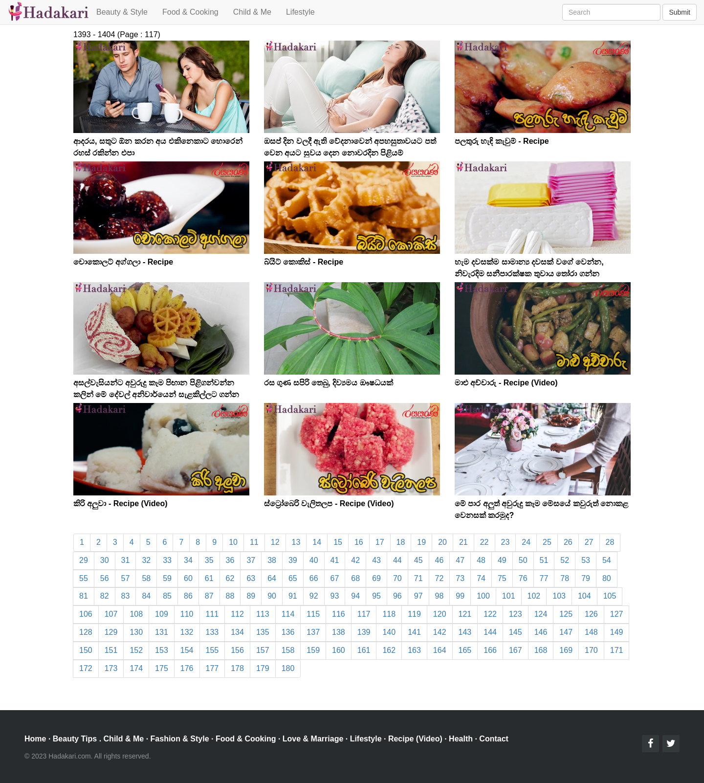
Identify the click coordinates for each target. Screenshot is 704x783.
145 (515, 632)
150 (85, 650)
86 (188, 596)
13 (296, 542)
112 (237, 614)
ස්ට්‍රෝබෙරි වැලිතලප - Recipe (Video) (329, 503)
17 (379, 542)
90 (271, 596)
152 (136, 650)
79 (585, 578)
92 (313, 596)
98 (439, 596)
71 (418, 578)
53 (585, 560)
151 (111, 650)
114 (288, 614)
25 (547, 542)
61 (209, 578)
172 (85, 668)
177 (212, 668)
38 (271, 560)
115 (313, 614)
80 (606, 578)
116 (338, 614)
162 (389, 650)
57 (125, 578)
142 (439, 632)
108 (136, 614)
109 (161, 614)
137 (313, 632)
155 (212, 650)
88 (230, 596)
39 (292, 560)
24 (526, 542)
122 (490, 614)
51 (544, 560)
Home (35, 739)
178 (237, 668)
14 (316, 542)
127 (616, 614)
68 (355, 578)
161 (364, 650)
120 (439, 614)
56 (104, 578)
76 (523, 578)
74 (481, 578)
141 (414, 632)
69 (376, 578)
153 (161, 650)
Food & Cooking (190, 12)
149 (616, 632)
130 (136, 632)
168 (541, 650)
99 (460, 596)
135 (262, 632)
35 (209, 560)
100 (483, 596)
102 (534, 596)
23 (505, 542)
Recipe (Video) (415, 739)
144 (490, 632)
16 (358, 542)
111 (212, 614)
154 (187, 650)
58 (146, 578)
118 (389, 614)
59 (167, 578)
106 (85, 614)
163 (414, 650)
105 (609, 596)
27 (589, 542)
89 (250, 596)
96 (397, 596)
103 (559, 596)
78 (564, 578)
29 (83, 560)
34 (188, 560)
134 (237, 632)
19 (421, 542)
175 (161, 668)
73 (460, 578)
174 (136, 668)
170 (591, 650)
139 (364, 632)
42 (355, 560)
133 (212, 632)
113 (262, 614)
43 (376, 560)
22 (484, 542)
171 (616, 650)
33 (167, 560)
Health (461, 739)
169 (565, 650)
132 (187, 632)
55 (83, 578)
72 (439, 578)
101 (508, 596)
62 (230, 578)
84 (146, 596)
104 (584, 596)
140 (389, 632)
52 (564, 560)
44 (397, 560)
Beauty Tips (75, 739)
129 (111, 632)
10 (233, 542)
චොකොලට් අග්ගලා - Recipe (123, 262)
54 (606, 560)
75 (502, 578)
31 (125, 560)
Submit (679, 12)
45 (418, 560)
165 (465, 650)
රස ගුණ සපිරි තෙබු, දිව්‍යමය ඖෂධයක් (328, 383)
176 (187, 668)
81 (83, 596)
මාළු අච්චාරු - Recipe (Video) (506, 383)
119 (414, 614)
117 (364, 614)
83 (125, 596)
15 (337, 542)
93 (334, 596)
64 (271, 578)
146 (541, 632)
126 (591, 614)
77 (544, 578)
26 (568, 542)
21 (463, 542)
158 (288, 650)
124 (541, 614)
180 (288, 668)
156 (237, 650)
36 (230, 560)
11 (254, 542)
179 (262, 668)
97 (418, 596)
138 (338, 632)
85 (167, 596)
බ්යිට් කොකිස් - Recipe (303, 262)
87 (209, 596)
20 (442, 542)
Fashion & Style (180, 739)
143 (465, 632)
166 (490, 650)
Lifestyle (300, 12)
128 (85, 632)
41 (334, 560)
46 (439, 560)
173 (111, 668)
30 (104, 560)
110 (187, 614)
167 (515, 650)
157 (262, 650)
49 (502, 560)
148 (591, 632)
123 (515, 614)
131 (161, 632)
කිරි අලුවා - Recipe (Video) (120, 503)
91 (292, 596)
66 (313, 578)
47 (460, 560)
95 (376, 596)
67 (334, 578)
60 (188, 578)
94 (355, 596)
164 (439, 650)
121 (465, 614)
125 (565, 614)
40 (313, 560)
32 (146, 560)
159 (313, 650)
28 (610, 542)
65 (292, 578)
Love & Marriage (313, 739)
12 (275, 542)
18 (400, 542)
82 (104, 596)
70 (397, 578)
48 (481, 560)
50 (523, 560)
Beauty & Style (122, 12)
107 (111, 614)
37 (250, 560)
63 (250, 578)
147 (565, 632)
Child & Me (252, 12)
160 (338, 650)
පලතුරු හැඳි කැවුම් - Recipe (502, 141)
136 (288, 632)
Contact (493, 739)
